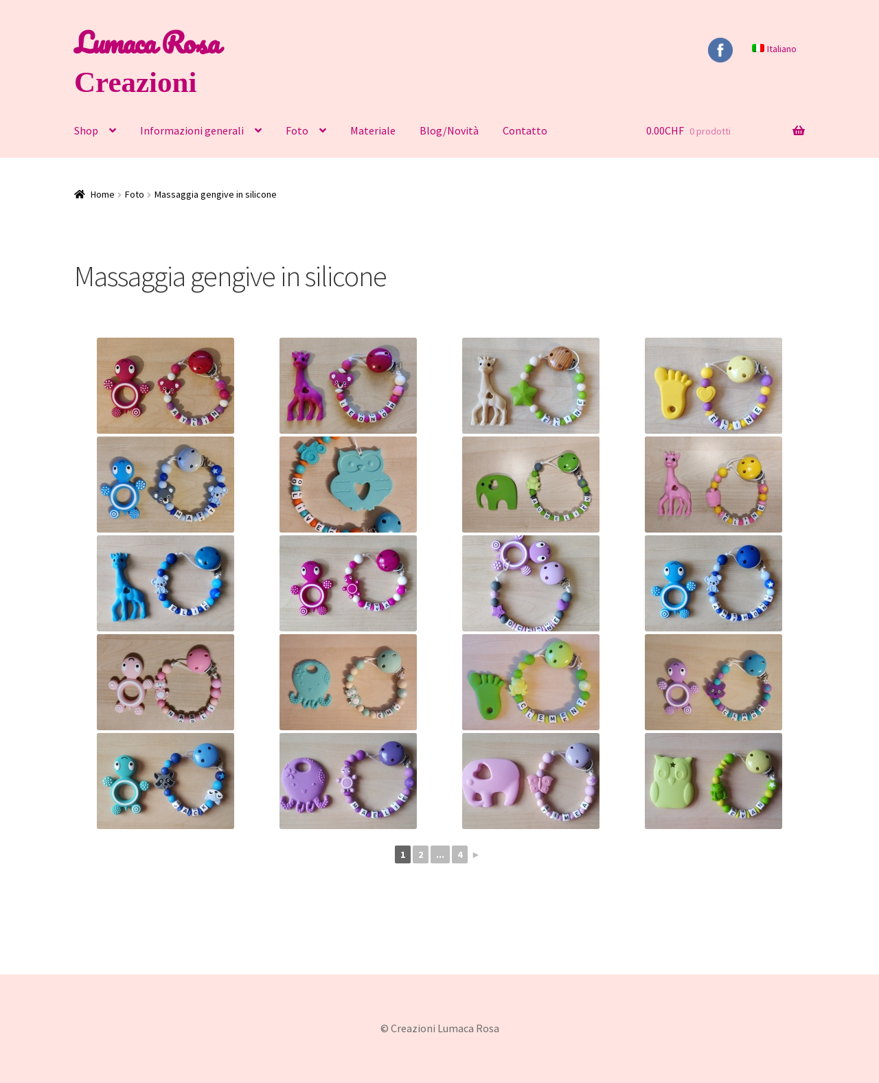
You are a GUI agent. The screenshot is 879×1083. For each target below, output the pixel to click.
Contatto (525, 130)
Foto (297, 130)
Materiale (373, 130)
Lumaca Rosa (146, 42)
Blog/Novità (449, 130)
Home (103, 194)
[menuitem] (774, 48)
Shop (86, 130)
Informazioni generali (192, 130)
